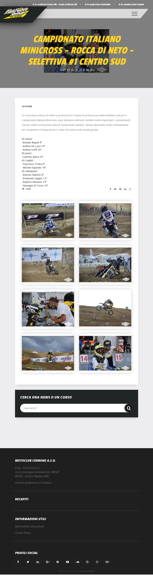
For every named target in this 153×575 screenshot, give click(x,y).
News (86, 70)
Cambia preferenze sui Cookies (33, 483)
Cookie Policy (23, 533)
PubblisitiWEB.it (87, 571)
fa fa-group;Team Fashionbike (95, 4)
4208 (26, 189)
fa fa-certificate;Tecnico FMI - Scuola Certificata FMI (51, 4)
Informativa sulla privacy (29, 527)
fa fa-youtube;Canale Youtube (130, 4)
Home (66, 70)
